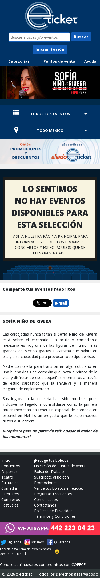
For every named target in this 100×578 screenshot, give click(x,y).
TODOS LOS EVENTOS (50, 113)
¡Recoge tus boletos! (51, 460)
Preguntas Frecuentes (53, 493)
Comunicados (46, 499)
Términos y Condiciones (55, 516)
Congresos (10, 499)
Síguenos (14, 542)
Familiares (10, 493)
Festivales (9, 505)
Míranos (37, 542)
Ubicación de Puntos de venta (60, 465)
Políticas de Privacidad (53, 510)
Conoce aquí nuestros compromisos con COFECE (43, 564)
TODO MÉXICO (50, 130)
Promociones (45, 482)
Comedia (9, 488)
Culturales (9, 482)
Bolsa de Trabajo (49, 471)
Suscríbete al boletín (51, 477)
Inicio (5, 460)
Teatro (7, 477)
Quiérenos (62, 542)
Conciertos (10, 465)
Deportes (9, 471)
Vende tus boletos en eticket (58, 488)
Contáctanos (45, 505)
